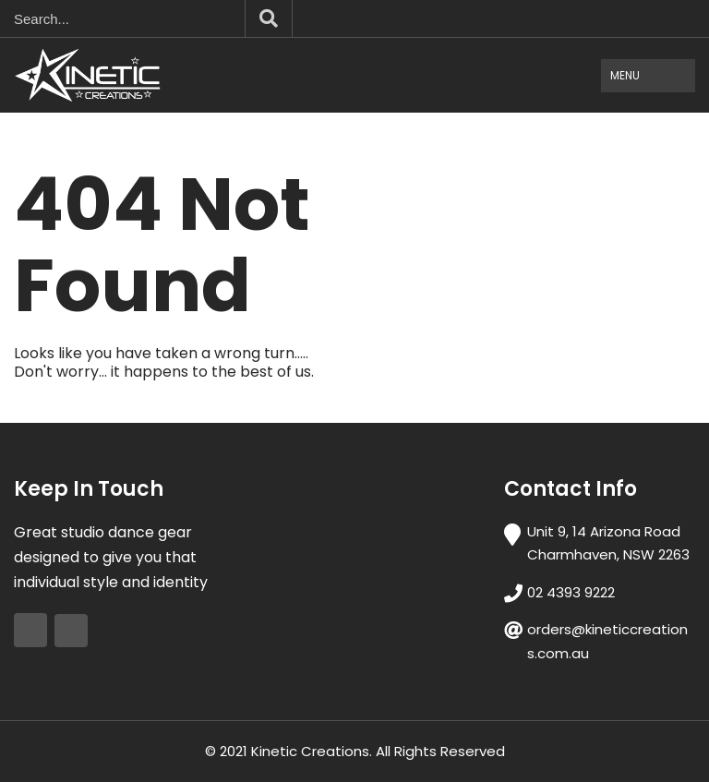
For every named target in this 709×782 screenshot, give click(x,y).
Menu (625, 75)
